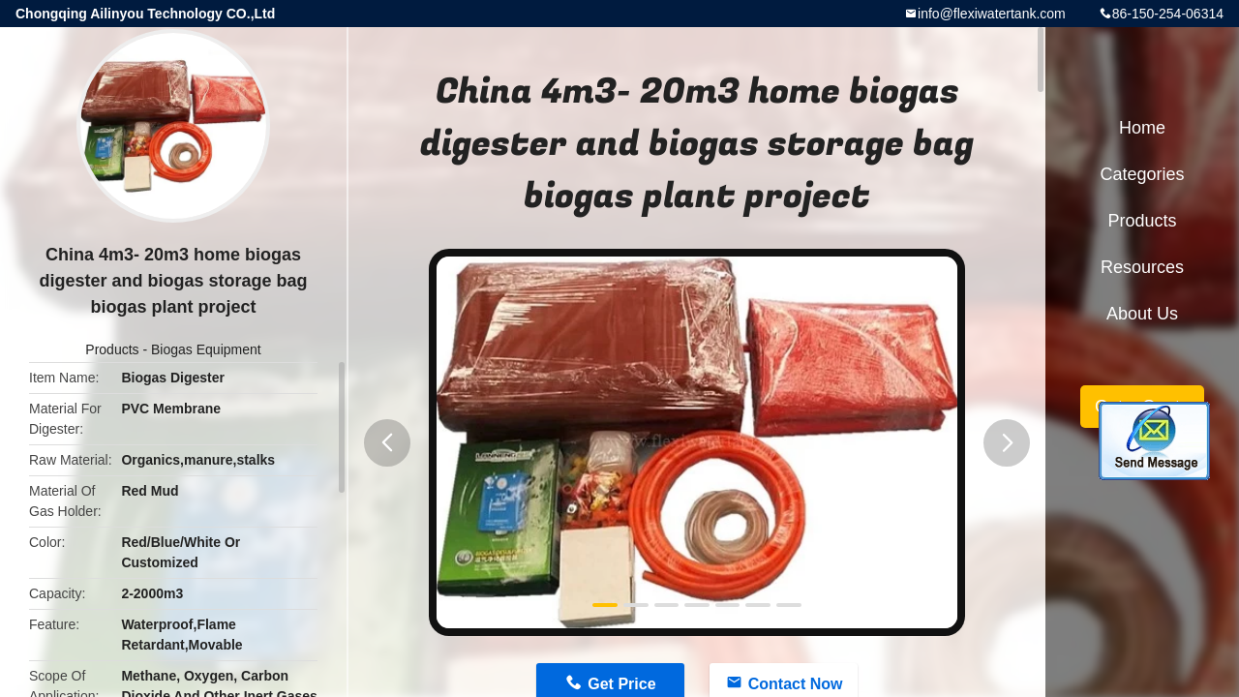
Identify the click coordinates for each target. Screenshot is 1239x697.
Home (1142, 127)
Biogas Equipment (206, 349)
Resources (1142, 267)
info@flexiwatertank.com (992, 13)
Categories (1142, 174)
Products (111, 349)
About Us (1142, 313)
